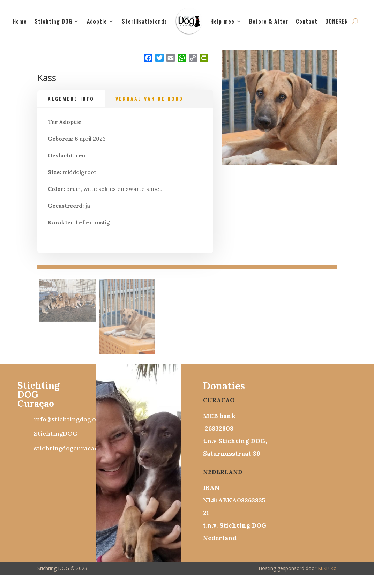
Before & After (268, 21)
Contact (306, 21)
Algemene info (71, 98)
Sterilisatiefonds (144, 21)
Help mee (222, 21)
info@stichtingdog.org (68, 419)
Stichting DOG (53, 21)
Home (20, 21)
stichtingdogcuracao (66, 448)
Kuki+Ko (327, 568)
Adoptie (97, 21)
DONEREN (336, 21)
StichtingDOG (55, 434)
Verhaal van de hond (149, 98)
